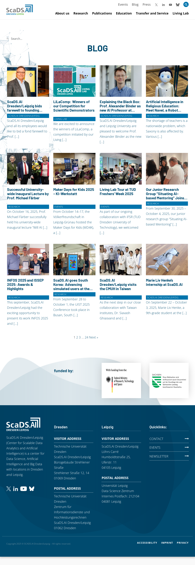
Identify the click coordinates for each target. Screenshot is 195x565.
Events (123, 4)
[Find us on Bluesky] (31, 488)
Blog (135, 4)
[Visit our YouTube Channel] (170, 4)
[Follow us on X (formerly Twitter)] (156, 4)
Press (147, 4)
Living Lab (60, 119)
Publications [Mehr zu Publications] (102, 13)
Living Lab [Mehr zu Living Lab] (181, 13)
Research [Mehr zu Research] (80, 13)
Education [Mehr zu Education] (124, 13)
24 (86, 337)
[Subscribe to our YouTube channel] (23, 488)
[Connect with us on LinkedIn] (15, 488)
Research (153, 115)
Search (56, 39)
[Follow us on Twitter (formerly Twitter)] (8, 488)
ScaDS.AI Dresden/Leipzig (24, 115)
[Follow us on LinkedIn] (163, 4)
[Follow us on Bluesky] (177, 4)
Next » (93, 337)
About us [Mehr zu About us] (62, 13)
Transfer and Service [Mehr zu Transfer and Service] (152, 13)
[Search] (29, 38)
